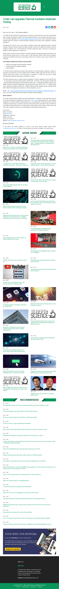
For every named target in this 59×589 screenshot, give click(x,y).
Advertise (33, 587)
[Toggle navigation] (44, 6)
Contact (40, 587)
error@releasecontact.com (10, 128)
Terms (18, 587)
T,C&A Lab (33, 100)
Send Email (9, 113)
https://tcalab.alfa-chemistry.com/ (16, 120)
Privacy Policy (25, 587)
